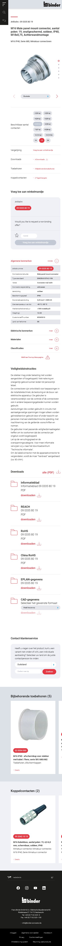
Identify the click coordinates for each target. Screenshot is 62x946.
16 (36, 140)
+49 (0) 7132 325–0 (32, 915)
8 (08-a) (47, 129)
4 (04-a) (38, 119)
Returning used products (42, 942)
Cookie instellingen (36, 937)
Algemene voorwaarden (30, 933)
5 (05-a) (47, 119)
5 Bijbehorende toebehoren (45, 169)
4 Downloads (41, 159)
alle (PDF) (48, 472)
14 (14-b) (49, 135)
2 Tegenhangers (41, 178)
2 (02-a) (38, 113)
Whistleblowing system (19, 942)
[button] (4, 4)
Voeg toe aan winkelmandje (43, 150)
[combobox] (35, 664)
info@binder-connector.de (31, 923)
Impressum (48, 933)
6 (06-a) (48, 124)
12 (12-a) (38, 135)
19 (42, 140)
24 (48, 140)
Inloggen (13, 933)
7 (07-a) (38, 129)
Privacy (21, 937)
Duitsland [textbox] (22, 664)
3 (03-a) (47, 113)
